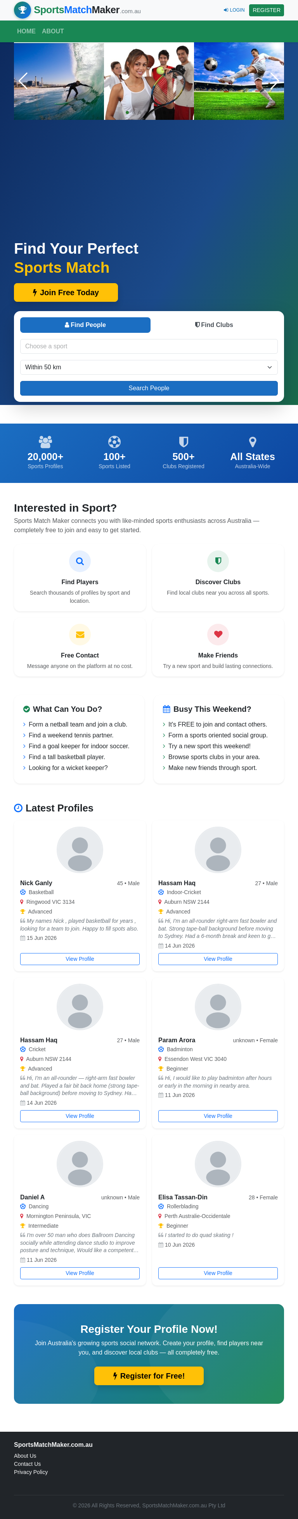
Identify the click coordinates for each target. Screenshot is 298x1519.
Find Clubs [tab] (214, 325)
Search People (149, 388)
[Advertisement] (149, 181)
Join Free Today (66, 292)
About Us (25, 1456)
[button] (275, 81)
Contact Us (27, 1464)
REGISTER (267, 10)
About (53, 31)
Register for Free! (149, 1376)
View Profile (80, 959)
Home (26, 31)
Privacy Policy (31, 1472)
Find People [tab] (85, 325)
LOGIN (234, 10)
